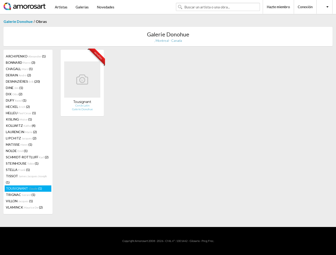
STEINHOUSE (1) (22, 163)
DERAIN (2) (18, 75)
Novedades (105, 7)
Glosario (194, 241)
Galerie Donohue (18, 21)
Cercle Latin (82, 105)
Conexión (305, 7)
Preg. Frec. (208, 241)
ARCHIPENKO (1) (26, 56)
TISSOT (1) (26, 179)
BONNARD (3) (20, 62)
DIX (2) (14, 94)
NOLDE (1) (17, 151)
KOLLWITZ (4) (20, 126)
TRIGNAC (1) (20, 195)
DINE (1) (14, 88)
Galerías (82, 7)
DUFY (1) (16, 100)
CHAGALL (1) (19, 69)
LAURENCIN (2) (21, 132)
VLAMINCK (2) (24, 207)
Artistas (61, 7)
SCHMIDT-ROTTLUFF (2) (27, 157)
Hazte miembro (278, 7)
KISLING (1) (19, 119)
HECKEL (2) (18, 107)
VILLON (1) (19, 201)
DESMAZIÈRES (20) (23, 81)
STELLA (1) (18, 170)
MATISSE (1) (19, 144)
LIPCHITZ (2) (21, 138)
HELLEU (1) (21, 113)
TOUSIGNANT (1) (24, 188)
